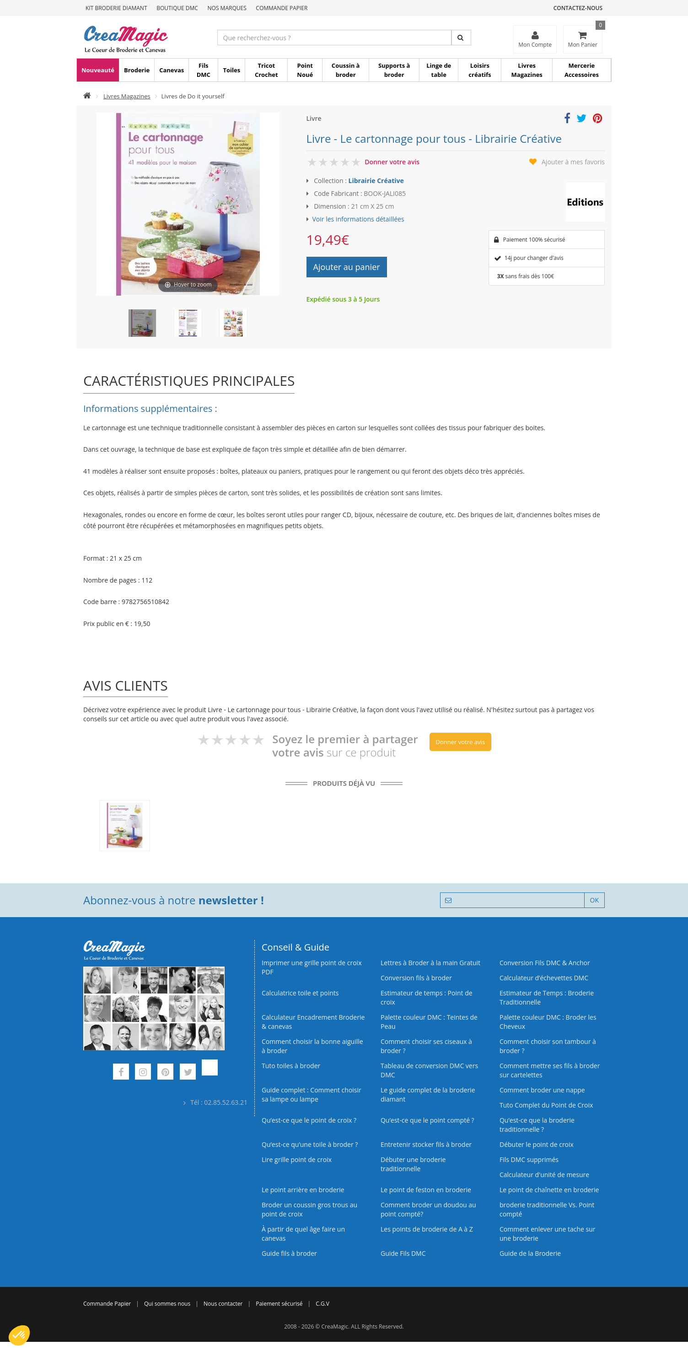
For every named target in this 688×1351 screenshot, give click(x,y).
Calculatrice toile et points (300, 993)
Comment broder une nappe (542, 1090)
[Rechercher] (461, 37)
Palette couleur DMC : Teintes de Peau (429, 1022)
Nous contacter (223, 1304)
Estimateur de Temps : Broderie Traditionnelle (547, 997)
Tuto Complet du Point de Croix (546, 1105)
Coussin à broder (346, 70)
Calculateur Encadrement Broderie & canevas (313, 1022)
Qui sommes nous (167, 1304)
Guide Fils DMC (403, 1253)
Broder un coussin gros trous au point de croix (309, 1209)
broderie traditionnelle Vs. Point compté (547, 1209)
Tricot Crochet (266, 70)
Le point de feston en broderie (426, 1189)
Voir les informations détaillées (358, 219)
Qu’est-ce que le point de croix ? (309, 1120)
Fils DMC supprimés (529, 1159)
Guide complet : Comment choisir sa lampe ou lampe (311, 1094)
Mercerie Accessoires (581, 70)
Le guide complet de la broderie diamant (428, 1094)
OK (594, 900)
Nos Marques (227, 8)
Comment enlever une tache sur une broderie (548, 1234)
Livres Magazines (527, 70)
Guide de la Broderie (530, 1253)
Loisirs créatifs (479, 70)
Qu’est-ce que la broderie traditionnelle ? (537, 1125)
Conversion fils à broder (416, 977)
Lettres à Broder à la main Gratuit (430, 962)
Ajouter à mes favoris (573, 161)
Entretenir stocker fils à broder (426, 1144)
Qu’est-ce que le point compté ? (427, 1120)
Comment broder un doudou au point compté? (428, 1209)
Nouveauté (97, 70)
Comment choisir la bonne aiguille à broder (312, 1046)
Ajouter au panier (346, 266)
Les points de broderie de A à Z (427, 1229)
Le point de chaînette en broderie (549, 1189)
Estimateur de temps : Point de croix (427, 997)
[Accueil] (87, 96)
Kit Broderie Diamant (116, 8)
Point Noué (305, 70)
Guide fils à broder (289, 1253)
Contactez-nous (578, 8)
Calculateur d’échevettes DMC (544, 977)
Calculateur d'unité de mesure (544, 1174)
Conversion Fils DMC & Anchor (545, 962)
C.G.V (322, 1304)
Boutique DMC (177, 8)
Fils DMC (203, 70)
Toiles (231, 70)
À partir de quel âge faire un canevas (303, 1234)
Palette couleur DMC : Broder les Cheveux (548, 1022)
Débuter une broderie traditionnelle (413, 1164)
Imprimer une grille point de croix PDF (311, 967)
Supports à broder (394, 70)
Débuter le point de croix (537, 1144)
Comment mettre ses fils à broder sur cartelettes (550, 1070)
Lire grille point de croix (297, 1159)
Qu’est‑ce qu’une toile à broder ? (310, 1144)
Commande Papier (281, 8)
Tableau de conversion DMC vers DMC (429, 1070)
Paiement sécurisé (279, 1304)
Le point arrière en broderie (303, 1189)
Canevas (171, 70)
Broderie (137, 70)
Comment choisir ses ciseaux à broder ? (426, 1046)
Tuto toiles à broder (291, 1065)
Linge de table (438, 70)
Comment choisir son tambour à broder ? (548, 1046)
